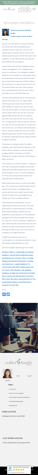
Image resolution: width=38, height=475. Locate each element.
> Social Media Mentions (15, 401)
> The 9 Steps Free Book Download (19, 397)
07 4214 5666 (24, 10)
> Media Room (12, 405)
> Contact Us (12, 389)
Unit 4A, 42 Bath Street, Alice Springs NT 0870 (16, 443)
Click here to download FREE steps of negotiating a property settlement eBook (20, 2)
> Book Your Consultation (16, 393)
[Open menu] (34, 10)
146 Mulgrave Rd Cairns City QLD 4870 (13, 416)
